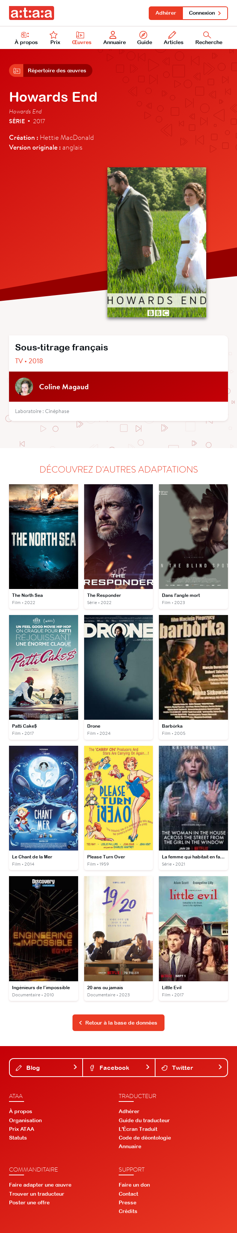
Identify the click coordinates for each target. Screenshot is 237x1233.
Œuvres (82, 38)
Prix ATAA (21, 1129)
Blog (47, 1067)
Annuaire (114, 38)
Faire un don (134, 1185)
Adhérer (165, 13)
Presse (127, 1202)
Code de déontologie (145, 1138)
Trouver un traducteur (36, 1194)
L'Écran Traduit (138, 1129)
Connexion (205, 13)
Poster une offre (29, 1202)
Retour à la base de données (117, 1023)
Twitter (192, 1067)
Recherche (208, 38)
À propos (26, 38)
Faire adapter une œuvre (40, 1185)
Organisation (25, 1120)
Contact (128, 1194)
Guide (144, 38)
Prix (55, 38)
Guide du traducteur (144, 1120)
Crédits (128, 1211)
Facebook (119, 1067)
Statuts (18, 1138)
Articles (174, 38)
